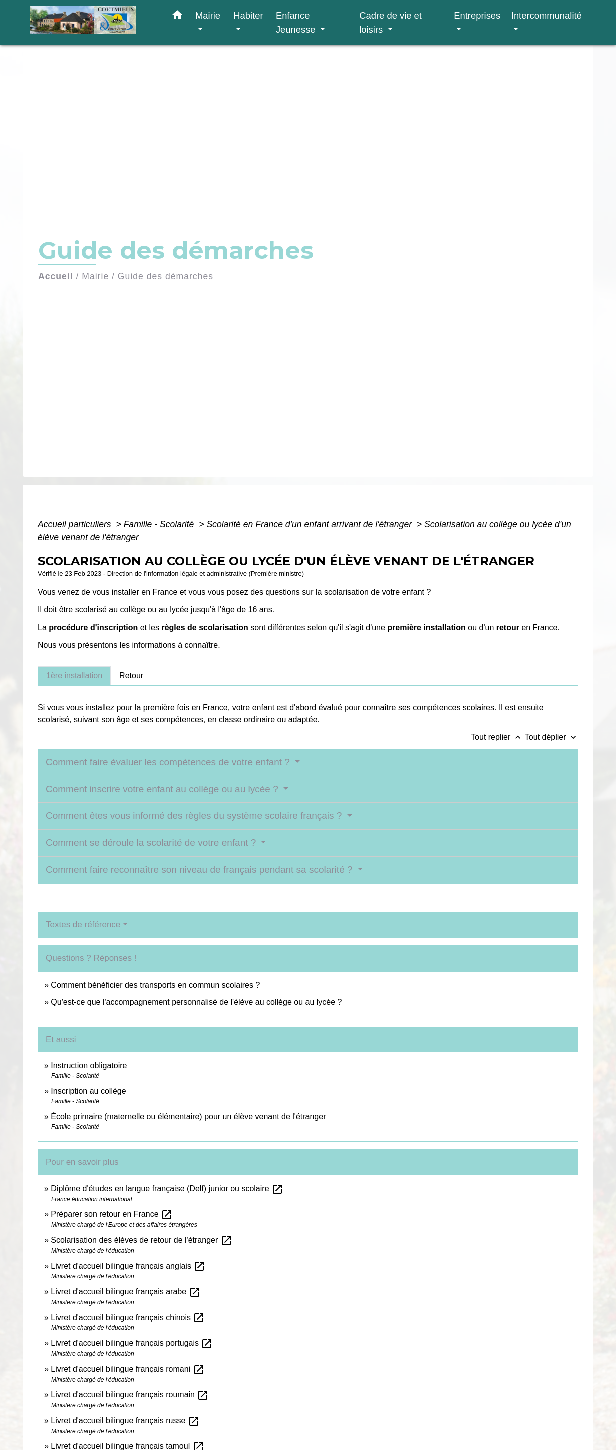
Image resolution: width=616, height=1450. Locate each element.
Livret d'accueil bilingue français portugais (132, 1343)
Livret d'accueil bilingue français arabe (125, 1291)
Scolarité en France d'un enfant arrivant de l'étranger (310, 524)
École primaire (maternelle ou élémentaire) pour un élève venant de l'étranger (188, 1116)
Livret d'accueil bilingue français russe (125, 1420)
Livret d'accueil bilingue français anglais (128, 1266)
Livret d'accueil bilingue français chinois (128, 1317)
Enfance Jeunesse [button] (297, 22)
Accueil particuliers (76, 524)
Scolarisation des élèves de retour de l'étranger (141, 1240)
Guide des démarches (165, 276)
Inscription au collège (88, 1091)
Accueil (55, 276)
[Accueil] (92, 22)
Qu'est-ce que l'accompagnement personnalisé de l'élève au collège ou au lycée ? (196, 1002)
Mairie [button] (207, 15)
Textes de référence (83, 924)
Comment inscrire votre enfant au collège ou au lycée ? (163, 789)
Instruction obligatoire (89, 1065)
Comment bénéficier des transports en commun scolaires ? (155, 985)
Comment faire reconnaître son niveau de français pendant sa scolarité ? (200, 869)
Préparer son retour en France (112, 1214)
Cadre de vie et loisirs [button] (390, 22)
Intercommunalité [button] (546, 15)
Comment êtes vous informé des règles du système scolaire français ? (195, 815)
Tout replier (498, 737)
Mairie (95, 276)
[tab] (74, 675)
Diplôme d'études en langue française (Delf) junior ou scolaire (167, 1188)
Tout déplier (551, 737)
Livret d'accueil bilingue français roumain (130, 1394)
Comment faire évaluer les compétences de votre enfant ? (169, 762)
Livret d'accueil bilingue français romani (127, 1369)
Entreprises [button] (477, 15)
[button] (177, 17)
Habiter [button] (248, 15)
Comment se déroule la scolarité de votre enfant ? (152, 842)
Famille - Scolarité (160, 524)
